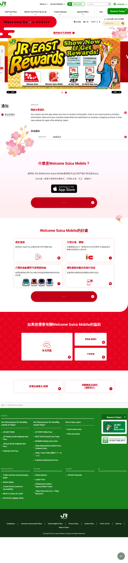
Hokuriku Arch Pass (10, 471)
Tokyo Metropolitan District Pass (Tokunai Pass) (48, 467)
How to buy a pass (74, 449)
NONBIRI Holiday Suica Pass (46, 461)
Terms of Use (105, 549)
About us (43, 4)
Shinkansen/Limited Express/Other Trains (43, 507)
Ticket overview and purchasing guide (15, 502)
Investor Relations (56, 4)
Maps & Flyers (64, 553)
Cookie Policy (89, 549)
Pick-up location (73, 454)
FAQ (101, 12)
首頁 (2, 425)
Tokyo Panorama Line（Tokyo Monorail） (47, 514)
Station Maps (8, 508)
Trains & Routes (60, 12)
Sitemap (118, 549)
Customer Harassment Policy (31, 549)
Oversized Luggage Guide (13, 524)
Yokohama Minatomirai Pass (46, 480)
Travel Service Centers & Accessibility (13, 513)
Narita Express (41, 497)
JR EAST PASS (9, 452)
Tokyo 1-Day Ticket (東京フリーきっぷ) (48, 474)
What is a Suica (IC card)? (13, 519)
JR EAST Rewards (75, 497)
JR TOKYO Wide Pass (43, 452)
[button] (62, 92)
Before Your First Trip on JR (35, 12)
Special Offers (82, 12)
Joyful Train (40, 501)
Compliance (11, 549)
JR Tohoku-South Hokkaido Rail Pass (15, 458)
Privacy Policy (73, 549)
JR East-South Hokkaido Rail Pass (14, 465)
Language (120, 4)
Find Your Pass (11, 12)
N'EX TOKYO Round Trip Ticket (47, 457)
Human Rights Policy (55, 549)
